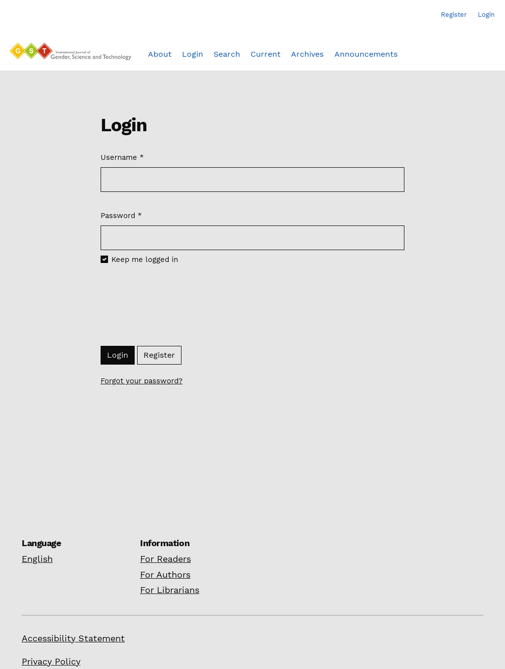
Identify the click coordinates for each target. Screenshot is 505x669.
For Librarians (169, 590)
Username (122, 157)
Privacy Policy (51, 661)
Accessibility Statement (73, 638)
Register (159, 355)
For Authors (165, 574)
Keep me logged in (144, 259)
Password (121, 215)
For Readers (165, 559)
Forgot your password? (141, 380)
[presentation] (176, 307)
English (37, 559)
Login (117, 355)
